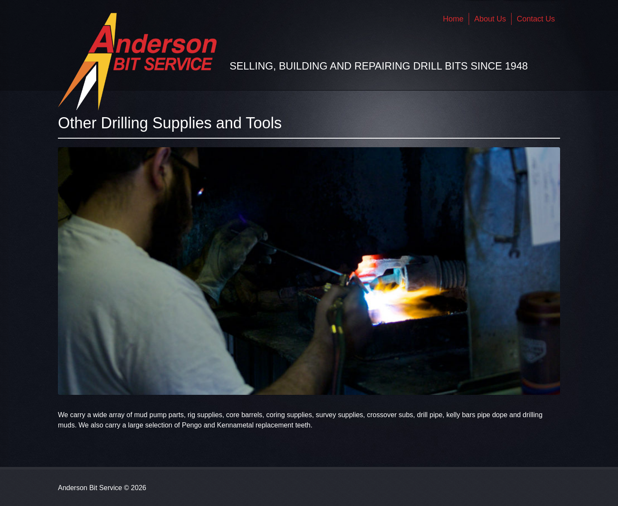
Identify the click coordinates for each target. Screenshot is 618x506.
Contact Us (536, 19)
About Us (490, 19)
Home (453, 19)
